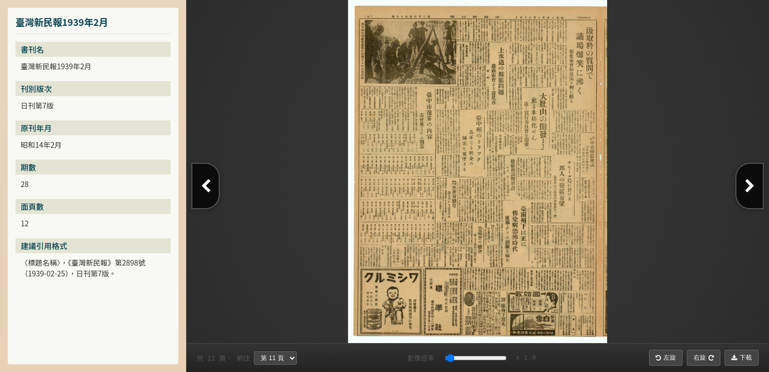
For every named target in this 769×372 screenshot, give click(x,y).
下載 (741, 357)
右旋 (703, 357)
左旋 (666, 357)
